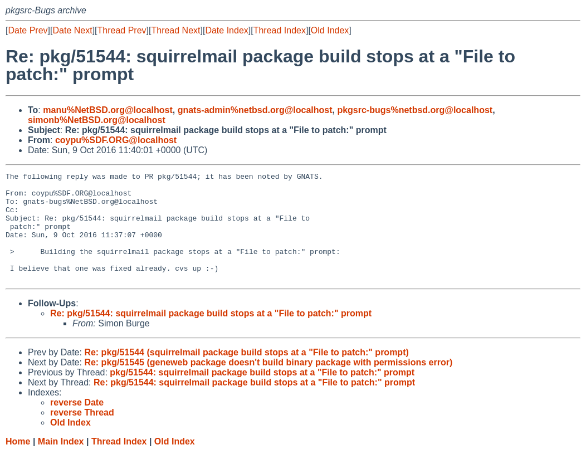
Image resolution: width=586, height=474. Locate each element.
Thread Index (279, 30)
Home (18, 463)
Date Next (72, 30)
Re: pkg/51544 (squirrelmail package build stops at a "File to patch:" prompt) (246, 374)
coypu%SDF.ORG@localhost (116, 140)
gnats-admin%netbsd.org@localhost (255, 110)
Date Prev (27, 30)
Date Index (226, 30)
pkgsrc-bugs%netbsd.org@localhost (414, 110)
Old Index (330, 30)
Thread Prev (121, 30)
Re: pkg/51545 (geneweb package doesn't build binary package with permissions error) (268, 384)
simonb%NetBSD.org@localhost (96, 120)
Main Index (61, 463)
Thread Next (175, 30)
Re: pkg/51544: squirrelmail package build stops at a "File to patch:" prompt (211, 335)
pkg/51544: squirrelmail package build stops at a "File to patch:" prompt (262, 394)
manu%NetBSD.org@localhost (108, 110)
